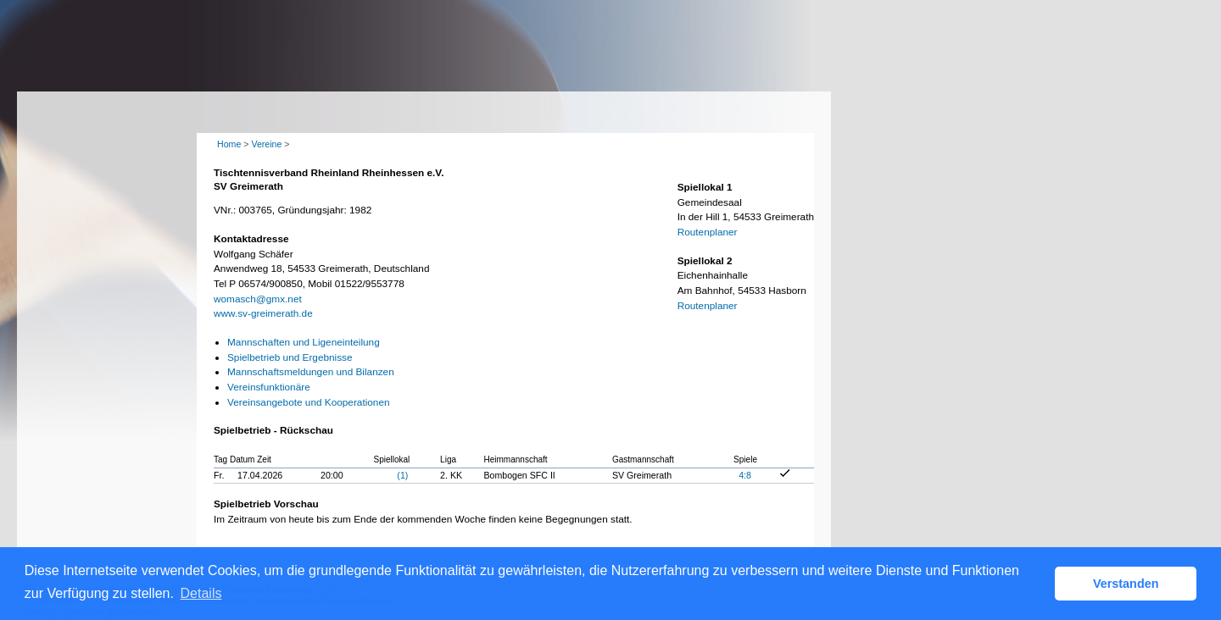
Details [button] (201, 593)
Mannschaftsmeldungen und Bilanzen (310, 372)
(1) (402, 475)
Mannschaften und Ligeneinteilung (303, 342)
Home (229, 144)
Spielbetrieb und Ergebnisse (290, 357)
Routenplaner (707, 232)
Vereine (266, 144)
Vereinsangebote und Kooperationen (308, 402)
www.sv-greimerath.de (263, 313)
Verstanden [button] (1126, 583)
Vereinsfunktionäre (268, 387)
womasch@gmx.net (258, 299)
